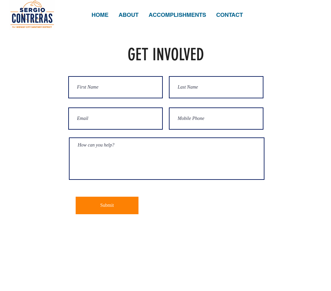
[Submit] (107, 205)
